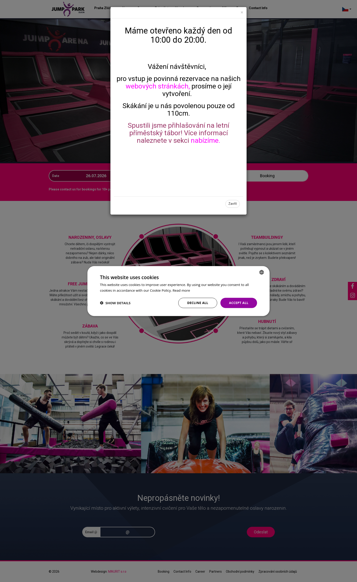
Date (55, 175)
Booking (163, 571)
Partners (215, 571)
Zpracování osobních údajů (277, 571)
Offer (226, 8)
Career (200, 571)
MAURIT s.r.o (117, 571)
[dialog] (178, 291)
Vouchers (182, 8)
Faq (239, 8)
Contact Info (258, 8)
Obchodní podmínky (240, 571)
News (126, 8)
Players (147, 175)
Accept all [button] (238, 303)
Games (142, 8)
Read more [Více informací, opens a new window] (181, 290)
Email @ (91, 532)
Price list (161, 8)
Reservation (206, 8)
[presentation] (204, 532)
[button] (115, 303)
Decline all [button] (197, 303)
